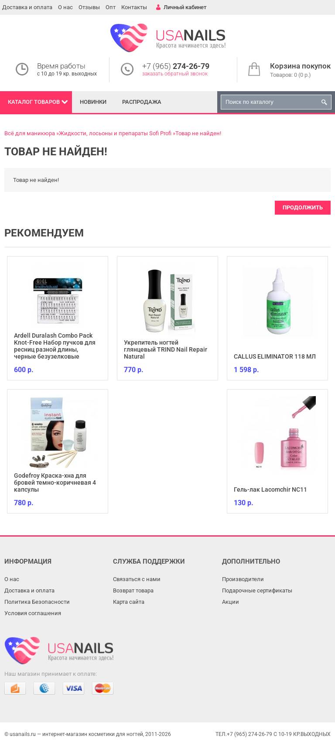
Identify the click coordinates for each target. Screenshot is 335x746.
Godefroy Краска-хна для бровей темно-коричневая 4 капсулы (55, 482)
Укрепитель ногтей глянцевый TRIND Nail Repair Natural (165, 349)
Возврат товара (133, 590)
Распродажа (141, 102)
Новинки (93, 102)
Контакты (134, 7)
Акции (230, 602)
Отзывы (89, 7)
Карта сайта (128, 602)
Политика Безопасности (37, 602)
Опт (111, 7)
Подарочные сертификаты (257, 590)
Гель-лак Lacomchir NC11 (270, 489)
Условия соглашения (32, 613)
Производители (243, 579)
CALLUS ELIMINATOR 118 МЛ (275, 356)
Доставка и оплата (27, 7)
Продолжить (303, 207)
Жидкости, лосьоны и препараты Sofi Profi (115, 133)
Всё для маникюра (29, 133)
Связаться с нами (137, 579)
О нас (65, 7)
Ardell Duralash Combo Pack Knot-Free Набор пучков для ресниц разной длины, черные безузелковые (55, 346)
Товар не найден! (198, 133)
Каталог (34, 102)
